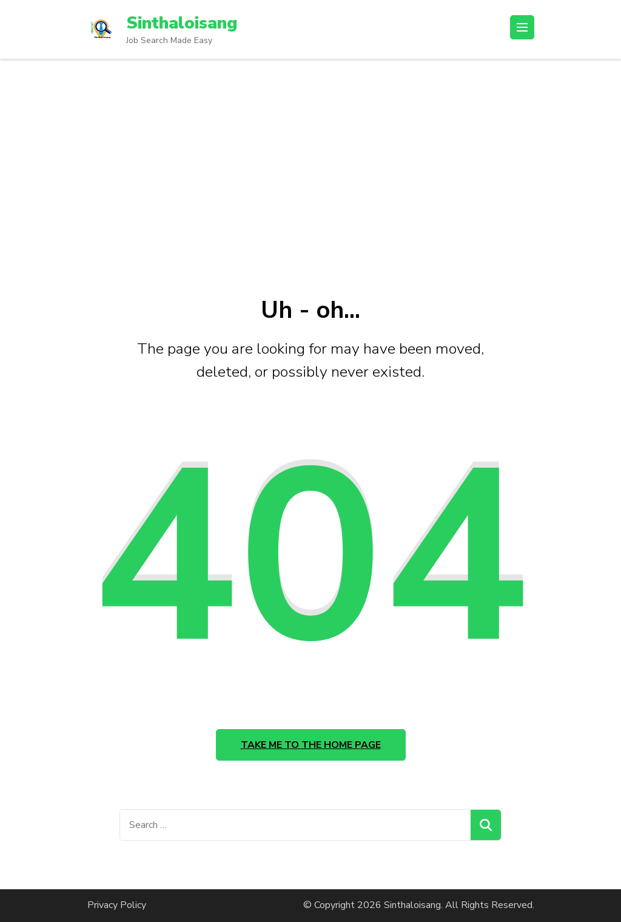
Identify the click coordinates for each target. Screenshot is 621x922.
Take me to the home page (311, 745)
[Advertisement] (310, 150)
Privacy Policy (116, 905)
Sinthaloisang (181, 23)
